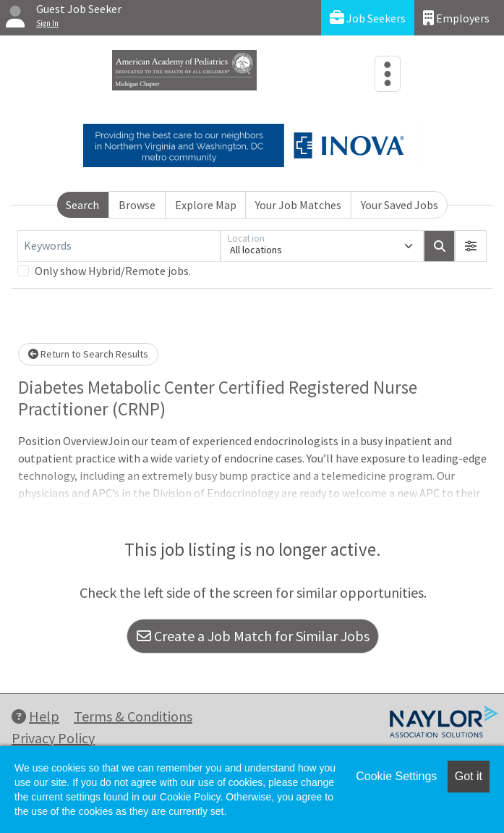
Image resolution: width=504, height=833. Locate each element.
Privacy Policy (53, 738)
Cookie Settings (396, 776)
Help (35, 716)
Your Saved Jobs (399, 205)
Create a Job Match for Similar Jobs (253, 636)
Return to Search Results (88, 353)
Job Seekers (368, 18)
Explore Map (205, 205)
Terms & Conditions (133, 716)
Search (82, 205)
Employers (456, 18)
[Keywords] (119, 246)
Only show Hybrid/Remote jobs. (113, 270)
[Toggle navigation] (388, 74)
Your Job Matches (298, 205)
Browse (137, 205)
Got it (468, 776)
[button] (471, 246)
